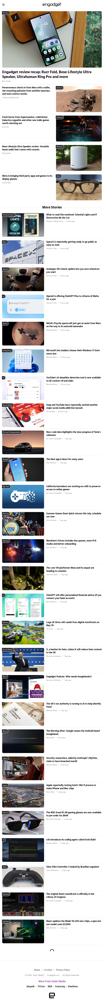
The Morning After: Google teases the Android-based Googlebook (73, 732)
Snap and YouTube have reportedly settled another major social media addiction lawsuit (72, 406)
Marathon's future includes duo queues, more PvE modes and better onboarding (71, 542)
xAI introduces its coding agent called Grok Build (71, 840)
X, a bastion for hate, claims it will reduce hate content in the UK (74, 651)
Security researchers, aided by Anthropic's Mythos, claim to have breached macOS (71, 759)
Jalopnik (30, 986)
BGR (50, 986)
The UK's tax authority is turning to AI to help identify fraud (73, 705)
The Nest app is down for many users (64, 459)
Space (5, 323)
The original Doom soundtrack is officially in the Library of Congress (70, 895)
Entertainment (8, 215)
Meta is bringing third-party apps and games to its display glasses (27, 177)
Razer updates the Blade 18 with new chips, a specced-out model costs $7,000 (73, 922)
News (5, 242)
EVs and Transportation (12, 432)
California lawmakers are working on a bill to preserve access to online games (73, 488)
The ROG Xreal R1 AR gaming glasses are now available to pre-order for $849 (73, 814)
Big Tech (6, 486)
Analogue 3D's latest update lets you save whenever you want (73, 270)
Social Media (7, 405)
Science (59, 88)
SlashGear (73, 986)
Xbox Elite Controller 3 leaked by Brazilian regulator (72, 867)
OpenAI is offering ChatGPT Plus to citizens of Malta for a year (72, 297)
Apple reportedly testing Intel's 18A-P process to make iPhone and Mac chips (71, 786)
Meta (58, 176)
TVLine (41, 986)
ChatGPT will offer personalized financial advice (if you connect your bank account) (73, 596)
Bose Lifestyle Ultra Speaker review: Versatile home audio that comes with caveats (25, 148)
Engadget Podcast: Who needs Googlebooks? (69, 677)
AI (3, 296)
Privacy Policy (63, 970)
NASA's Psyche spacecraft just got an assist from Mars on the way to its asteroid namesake (73, 325)
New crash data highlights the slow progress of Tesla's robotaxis (73, 433)
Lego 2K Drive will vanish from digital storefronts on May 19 (72, 624)
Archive (48, 970)
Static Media (38, 975)
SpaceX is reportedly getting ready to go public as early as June (71, 243)
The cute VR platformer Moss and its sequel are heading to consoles (70, 569)
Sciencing (60, 986)
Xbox (5, 867)
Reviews (6, 13)
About (37, 970)
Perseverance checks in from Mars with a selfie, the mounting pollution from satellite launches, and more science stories (26, 91)
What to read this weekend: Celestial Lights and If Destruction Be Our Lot (71, 216)
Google (5, 459)
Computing (7, 350)
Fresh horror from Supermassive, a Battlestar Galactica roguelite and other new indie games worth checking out (25, 120)
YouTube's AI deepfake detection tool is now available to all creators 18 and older (73, 379)
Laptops (6, 921)
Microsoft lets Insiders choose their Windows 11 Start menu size (73, 352)
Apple (5, 758)
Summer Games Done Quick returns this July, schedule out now (73, 515)
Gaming (59, 117)
